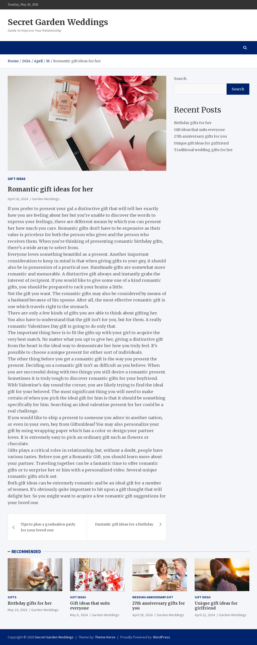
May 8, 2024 (79, 615)
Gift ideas (17, 178)
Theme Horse (105, 637)
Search (180, 78)
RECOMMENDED (26, 551)
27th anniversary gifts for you (200, 136)
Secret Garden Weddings (58, 22)
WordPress (161, 637)
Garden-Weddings (46, 199)
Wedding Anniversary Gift (152, 597)
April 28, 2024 (142, 615)
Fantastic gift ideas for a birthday (124, 524)
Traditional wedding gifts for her (203, 150)
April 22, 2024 (205, 615)
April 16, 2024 (18, 199)
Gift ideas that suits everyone (199, 129)
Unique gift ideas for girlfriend (201, 143)
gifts (12, 597)
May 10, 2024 (17, 609)
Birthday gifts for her (193, 122)
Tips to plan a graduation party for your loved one (48, 527)
